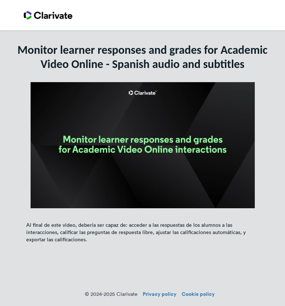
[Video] (143, 145)
